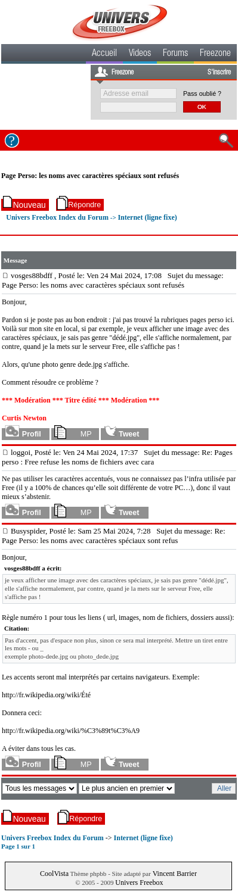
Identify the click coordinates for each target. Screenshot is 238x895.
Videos (140, 54)
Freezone (215, 54)
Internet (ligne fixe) (147, 217)
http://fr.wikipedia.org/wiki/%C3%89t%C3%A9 (71, 730)
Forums (175, 54)
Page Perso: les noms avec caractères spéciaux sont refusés (90, 175)
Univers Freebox (139, 882)
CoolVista (54, 873)
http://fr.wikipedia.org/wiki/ (41, 695)
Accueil (104, 54)
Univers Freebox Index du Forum (57, 217)
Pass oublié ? (202, 93)
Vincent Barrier (175, 873)
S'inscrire (219, 72)
